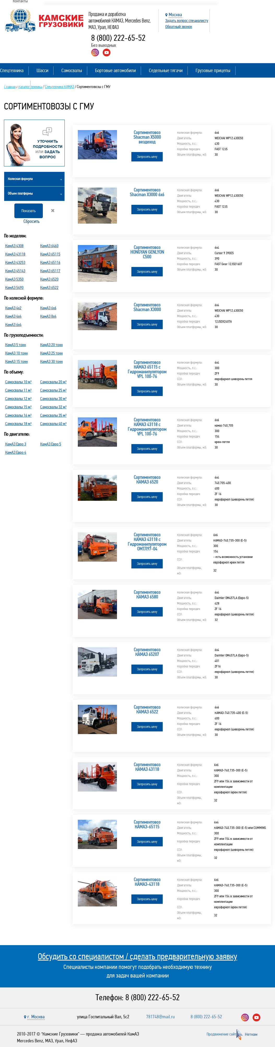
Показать (28, 210)
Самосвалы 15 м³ (18, 406)
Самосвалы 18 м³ (18, 423)
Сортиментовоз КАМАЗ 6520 (147, 479)
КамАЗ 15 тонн (16, 361)
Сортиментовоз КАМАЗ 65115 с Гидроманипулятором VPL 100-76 (147, 369)
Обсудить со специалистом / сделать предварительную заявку (137, 956)
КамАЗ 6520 (49, 279)
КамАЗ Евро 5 (50, 443)
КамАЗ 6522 (49, 287)
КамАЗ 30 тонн (51, 361)
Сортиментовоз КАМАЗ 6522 (147, 709)
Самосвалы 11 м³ (18, 390)
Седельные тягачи (166, 70)
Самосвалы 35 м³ (53, 415)
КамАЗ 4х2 (13, 307)
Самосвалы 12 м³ (18, 398)
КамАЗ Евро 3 (15, 443)
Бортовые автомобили (115, 70)
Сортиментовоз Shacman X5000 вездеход (147, 137)
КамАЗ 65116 (50, 262)
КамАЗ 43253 (15, 262)
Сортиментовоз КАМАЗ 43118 (147, 767)
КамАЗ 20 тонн (51, 344)
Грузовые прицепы (213, 70)
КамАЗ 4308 (14, 245)
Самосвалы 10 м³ (18, 381)
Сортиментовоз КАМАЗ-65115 (147, 824)
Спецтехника (12, 70)
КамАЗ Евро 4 (15, 452)
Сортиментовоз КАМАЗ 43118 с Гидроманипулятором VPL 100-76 (147, 426)
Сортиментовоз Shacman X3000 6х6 (147, 192)
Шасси (42, 70)
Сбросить (38, 216)
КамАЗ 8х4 (48, 316)
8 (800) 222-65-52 (118, 38)
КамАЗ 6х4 (13, 324)
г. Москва (36, 1017)
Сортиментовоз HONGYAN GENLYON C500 (147, 252)
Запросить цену (147, 157)
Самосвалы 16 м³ (18, 415)
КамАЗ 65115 (50, 254)
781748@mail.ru (160, 1017)
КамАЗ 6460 (49, 245)
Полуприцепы (12, 85)
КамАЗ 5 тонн (15, 344)
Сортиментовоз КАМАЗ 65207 (147, 652)
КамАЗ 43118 (15, 254)
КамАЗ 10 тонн (16, 353)
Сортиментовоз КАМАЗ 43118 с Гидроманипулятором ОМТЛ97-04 (147, 541)
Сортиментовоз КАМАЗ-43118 (147, 882)
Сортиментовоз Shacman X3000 (147, 307)
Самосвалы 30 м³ (53, 398)
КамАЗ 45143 (15, 270)
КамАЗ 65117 (50, 270)
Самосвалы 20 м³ (53, 381)
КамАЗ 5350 (14, 279)
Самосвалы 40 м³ (53, 423)
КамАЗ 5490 (14, 287)
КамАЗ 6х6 (48, 307)
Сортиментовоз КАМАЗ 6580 (147, 594)
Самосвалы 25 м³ (53, 390)
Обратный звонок (178, 26)
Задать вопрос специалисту (186, 20)
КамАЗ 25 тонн (51, 353)
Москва (175, 15)
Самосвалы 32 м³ (53, 406)
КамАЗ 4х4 (13, 316)
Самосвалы (71, 70)
